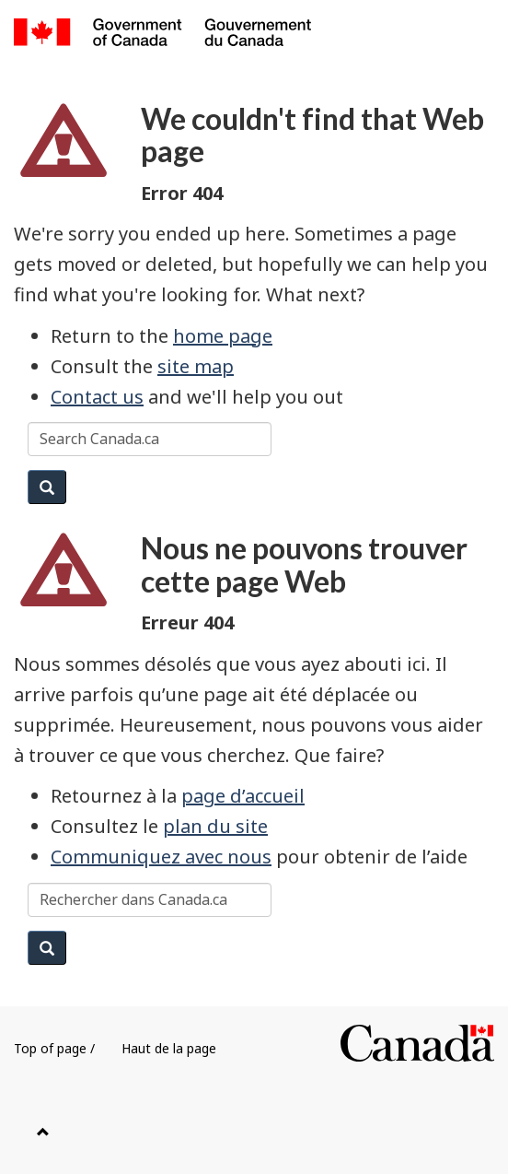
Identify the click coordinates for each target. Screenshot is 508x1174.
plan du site (215, 826)
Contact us (97, 396)
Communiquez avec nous (161, 856)
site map (195, 366)
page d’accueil (243, 795)
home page (222, 335)
